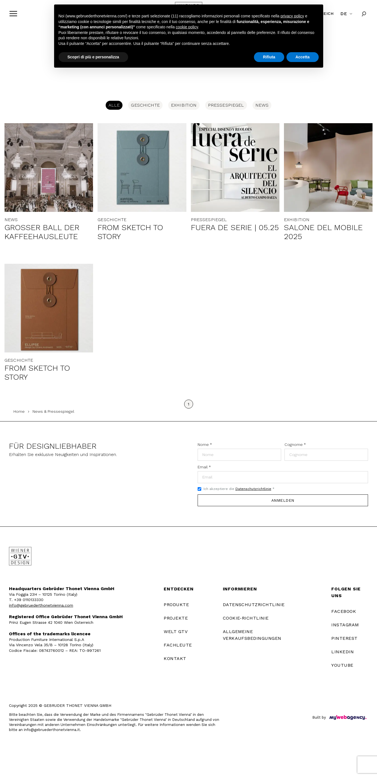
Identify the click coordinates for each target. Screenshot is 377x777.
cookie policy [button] (187, 27)
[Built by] (348, 717)
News (262, 105)
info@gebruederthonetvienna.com (41, 605)
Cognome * (295, 444)
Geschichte (145, 105)
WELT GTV (176, 631)
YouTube (342, 665)
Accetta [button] (302, 57)
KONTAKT (175, 658)
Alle (114, 105)
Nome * (205, 444)
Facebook (343, 611)
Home (19, 411)
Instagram (345, 624)
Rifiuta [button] (269, 57)
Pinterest (344, 638)
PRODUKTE (176, 604)
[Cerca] (364, 14)
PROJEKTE (176, 618)
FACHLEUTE (178, 645)
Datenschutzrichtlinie (253, 489)
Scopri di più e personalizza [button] (93, 57)
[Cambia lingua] (346, 13)
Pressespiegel (226, 105)
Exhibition (184, 105)
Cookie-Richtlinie (246, 618)
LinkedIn (342, 651)
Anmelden (282, 500)
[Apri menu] (13, 13)
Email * (204, 467)
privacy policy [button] (292, 16)
